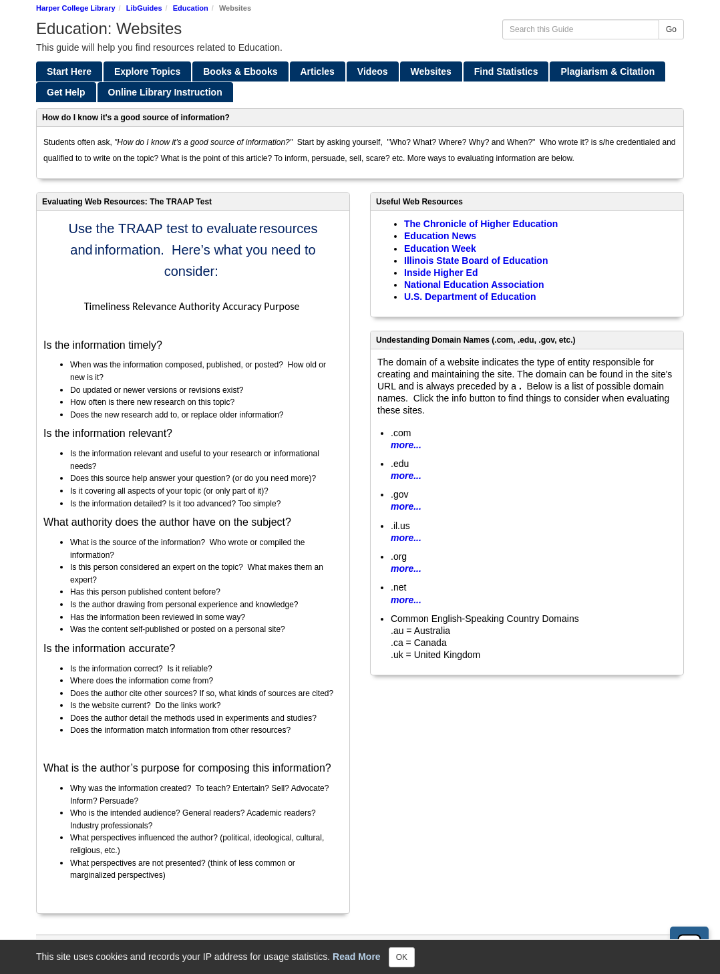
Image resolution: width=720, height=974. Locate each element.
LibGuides (144, 8)
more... (406, 445)
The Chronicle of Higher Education (481, 223)
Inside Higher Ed (441, 272)
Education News (440, 235)
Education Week (440, 248)
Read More (357, 956)
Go (671, 29)
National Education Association (474, 284)
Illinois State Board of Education (476, 260)
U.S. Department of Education (470, 296)
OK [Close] (401, 957)
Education (190, 8)
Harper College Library (76, 8)
